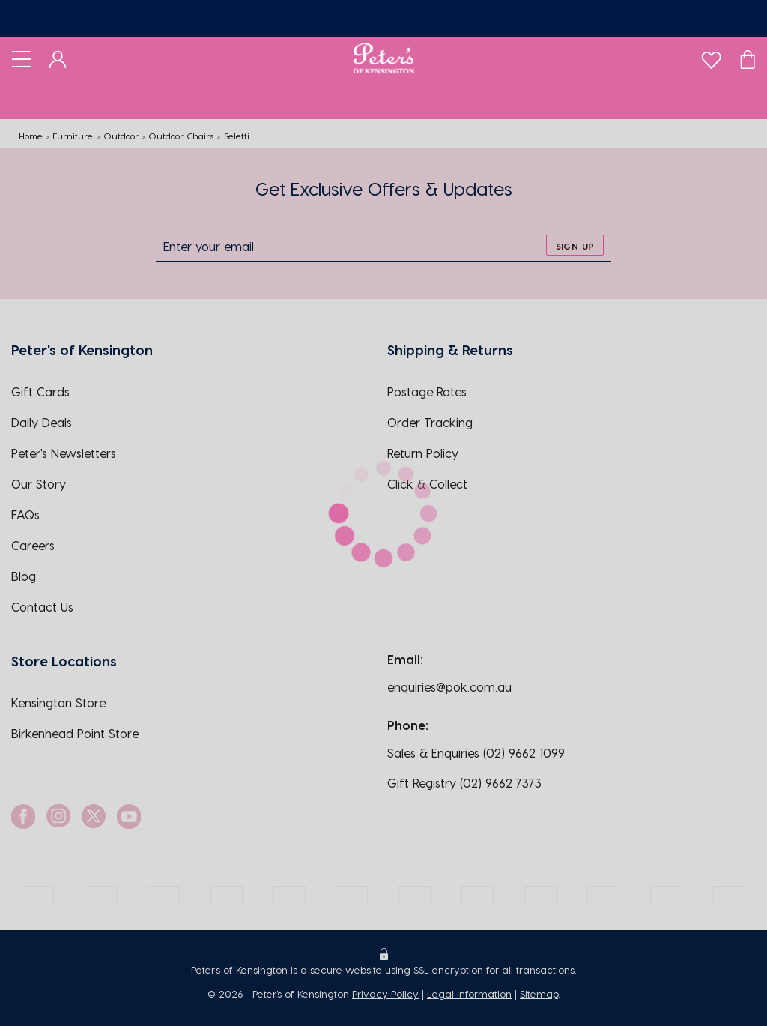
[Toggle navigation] (21, 58)
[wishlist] (711, 56)
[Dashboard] (58, 58)
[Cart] (747, 58)
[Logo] (384, 58)
